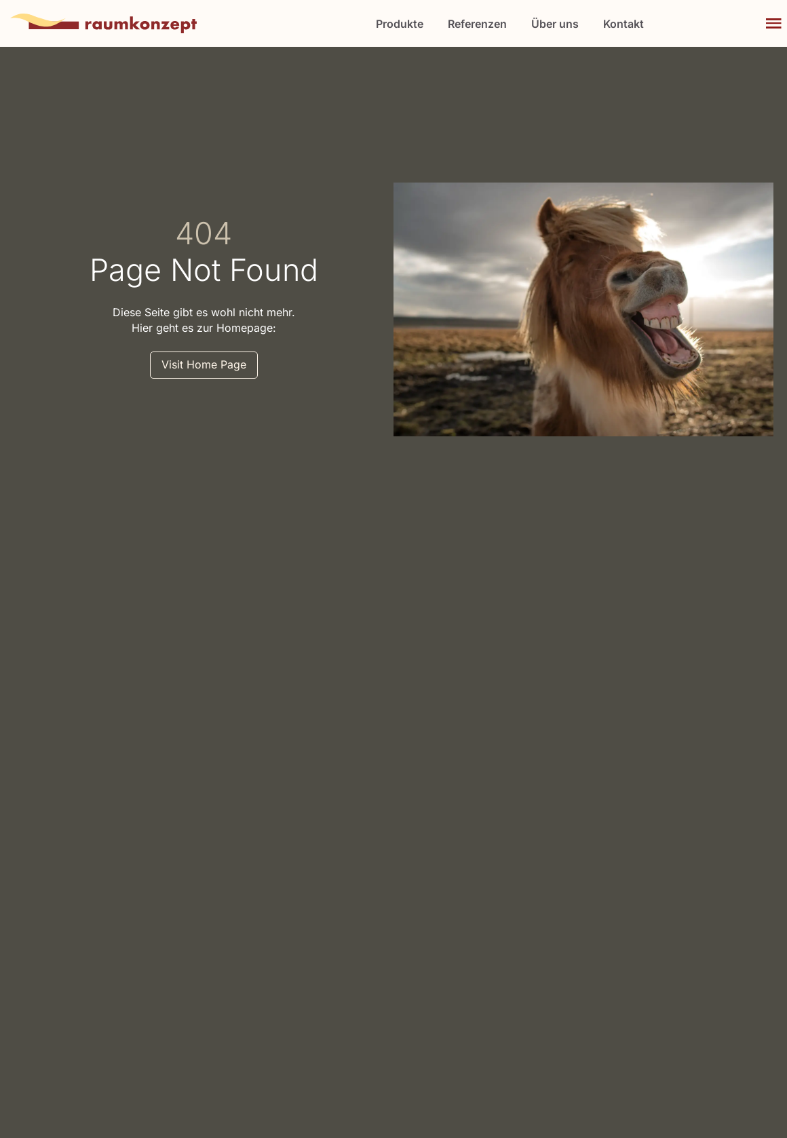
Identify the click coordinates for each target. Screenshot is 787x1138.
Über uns (555, 24)
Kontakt (623, 24)
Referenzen (477, 24)
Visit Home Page (203, 364)
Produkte (399, 24)
